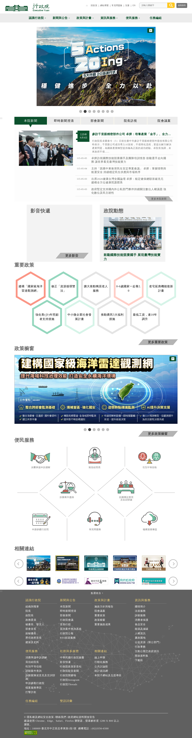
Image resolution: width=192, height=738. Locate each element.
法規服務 (140, 611)
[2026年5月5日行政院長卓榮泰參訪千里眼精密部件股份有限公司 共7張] (46, 148)
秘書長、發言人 (35, 624)
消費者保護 (141, 619)
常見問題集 (117, 5)
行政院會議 (67, 619)
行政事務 (140, 646)
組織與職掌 (32, 606)
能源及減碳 (141, 628)
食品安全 (140, 624)
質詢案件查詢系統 (71, 628)
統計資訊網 (101, 670)
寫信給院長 (32, 662)
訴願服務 (140, 615)
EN (133, 5)
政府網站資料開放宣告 (81, 717)
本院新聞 (65, 606)
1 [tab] (84, 429)
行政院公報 (67, 633)
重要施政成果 (102, 624)
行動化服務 (101, 662)
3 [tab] (93, 429)
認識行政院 (33, 600)
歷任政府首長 (34, 637)
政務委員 (31, 619)
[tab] (31, 121)
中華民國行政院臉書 (72, 657)
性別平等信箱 (34, 666)
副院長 (30, 615)
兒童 (127, 5)
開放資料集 (141, 655)
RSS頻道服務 (68, 637)
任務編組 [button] (156, 17)
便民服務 (32, 651)
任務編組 (32, 700)
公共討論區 (101, 666)
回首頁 (94, 5)
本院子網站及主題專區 (108, 675)
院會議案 (99, 611)
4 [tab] (98, 429)
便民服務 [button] (132, 17)
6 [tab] (107, 429)
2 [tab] (89, 429)
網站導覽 (104, 5)
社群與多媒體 (69, 651)
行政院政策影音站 (71, 666)
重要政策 (99, 615)
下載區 (139, 660)
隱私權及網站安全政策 (40, 717)
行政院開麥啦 (68, 675)
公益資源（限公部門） (148, 642)
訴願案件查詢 (34, 670)
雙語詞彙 (66, 700)
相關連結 (100, 651)
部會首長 (31, 628)
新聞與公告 (68, 600)
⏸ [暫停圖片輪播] (150, 30)
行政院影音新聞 (69, 670)
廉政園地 (140, 637)
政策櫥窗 (99, 619)
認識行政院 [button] (36, 17)
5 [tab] (102, 429)
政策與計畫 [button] (84, 17)
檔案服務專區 (34, 687)
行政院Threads (68, 684)
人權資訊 (140, 633)
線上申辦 (99, 657)
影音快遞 (65, 662)
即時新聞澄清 (68, 611)
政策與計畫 (102, 600)
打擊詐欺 (31, 692)
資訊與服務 (143, 600)
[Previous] (40, 66)
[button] (178, 18)
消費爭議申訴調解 (36, 657)
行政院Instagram (70, 679)
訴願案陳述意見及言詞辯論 (40, 677)
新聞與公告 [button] (60, 17)
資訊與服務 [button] (108, 17)
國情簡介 (140, 606)
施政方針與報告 (103, 606)
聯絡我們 (61, 717)
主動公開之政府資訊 (147, 651)
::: (87, 5)
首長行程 (65, 624)
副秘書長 (31, 633)
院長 (28, 611)
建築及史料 (32, 642)
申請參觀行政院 (35, 683)
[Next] (151, 66)
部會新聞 (65, 615)
